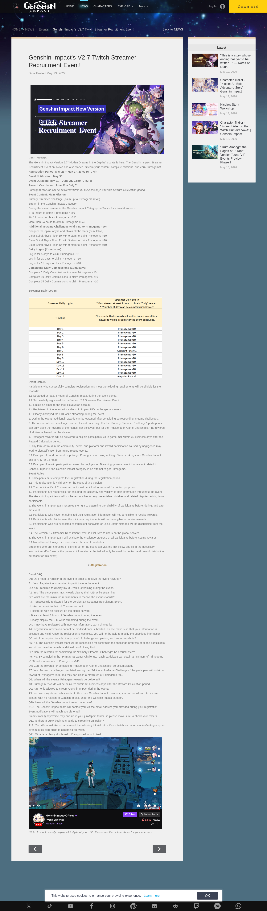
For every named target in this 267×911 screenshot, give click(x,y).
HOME (70, 6)
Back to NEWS (172, 29)
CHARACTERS (102, 6)
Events (43, 29)
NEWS (84, 6)
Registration (99, 565)
